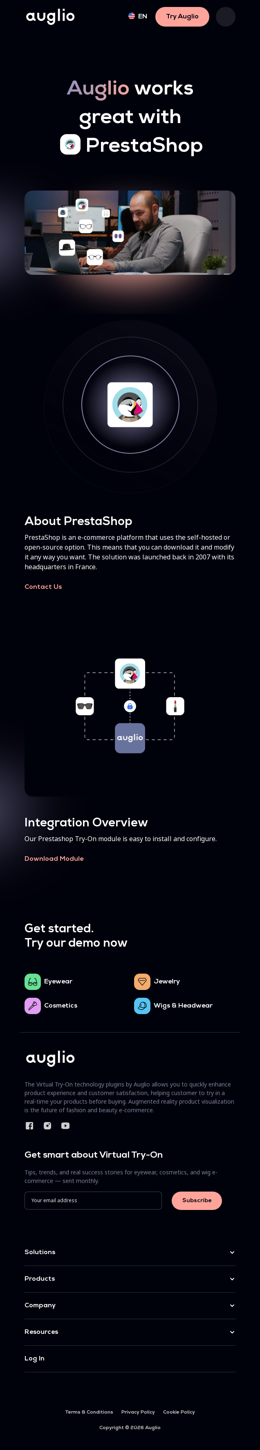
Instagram (47, 1126)
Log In (35, 1359)
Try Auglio (182, 16)
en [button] (137, 16)
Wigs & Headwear (183, 1006)
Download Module (54, 859)
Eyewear (58, 982)
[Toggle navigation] (225, 17)
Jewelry (167, 982)
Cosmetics (60, 1006)
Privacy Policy (138, 1412)
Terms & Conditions (89, 1412)
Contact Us (43, 587)
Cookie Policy (179, 1412)
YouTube (65, 1126)
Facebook (29, 1126)
